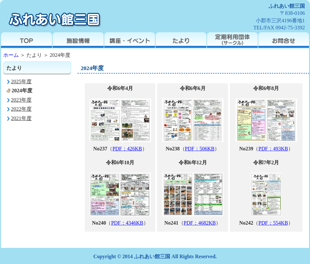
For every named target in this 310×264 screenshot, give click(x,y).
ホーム (11, 55)
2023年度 (21, 100)
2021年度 (21, 118)
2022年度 (21, 109)
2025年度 (21, 81)
